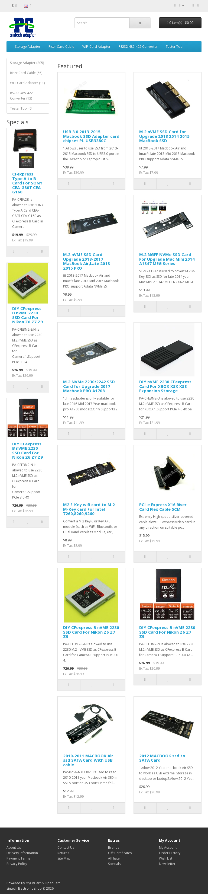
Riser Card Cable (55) (26, 73)
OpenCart (52, 883)
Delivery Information (22, 853)
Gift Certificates (120, 853)
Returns (63, 853)
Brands (113, 847)
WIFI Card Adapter (96, 46)
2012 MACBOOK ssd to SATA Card (162, 758)
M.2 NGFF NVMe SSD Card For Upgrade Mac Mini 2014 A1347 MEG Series (167, 259)
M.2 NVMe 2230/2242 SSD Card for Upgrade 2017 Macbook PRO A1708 (89, 386)
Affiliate (114, 858)
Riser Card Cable (61, 46)
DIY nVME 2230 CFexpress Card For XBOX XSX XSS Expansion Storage (165, 386)
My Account (168, 847)
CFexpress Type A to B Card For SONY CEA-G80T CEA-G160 (27, 182)
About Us (13, 847)
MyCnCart (33, 883)
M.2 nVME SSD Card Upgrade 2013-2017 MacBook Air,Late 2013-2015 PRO (87, 261)
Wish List (165, 858)
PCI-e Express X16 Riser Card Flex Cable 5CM (163, 507)
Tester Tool (174, 46)
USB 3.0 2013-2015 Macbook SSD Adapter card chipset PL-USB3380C (91, 136)
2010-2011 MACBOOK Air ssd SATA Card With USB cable (88, 760)
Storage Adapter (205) (27, 62)
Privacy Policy (16, 863)
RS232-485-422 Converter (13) (21, 96)
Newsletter (167, 863)
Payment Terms (18, 858)
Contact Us (65, 847)
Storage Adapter (27, 46)
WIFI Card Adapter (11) (27, 83)
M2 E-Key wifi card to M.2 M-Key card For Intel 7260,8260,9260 (89, 509)
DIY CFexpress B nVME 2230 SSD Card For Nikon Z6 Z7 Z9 (27, 315)
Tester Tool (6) (21, 108)
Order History (169, 853)
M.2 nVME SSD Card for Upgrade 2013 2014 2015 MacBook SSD (164, 136)
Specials (114, 863)
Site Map (63, 858)
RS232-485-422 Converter (138, 46)
